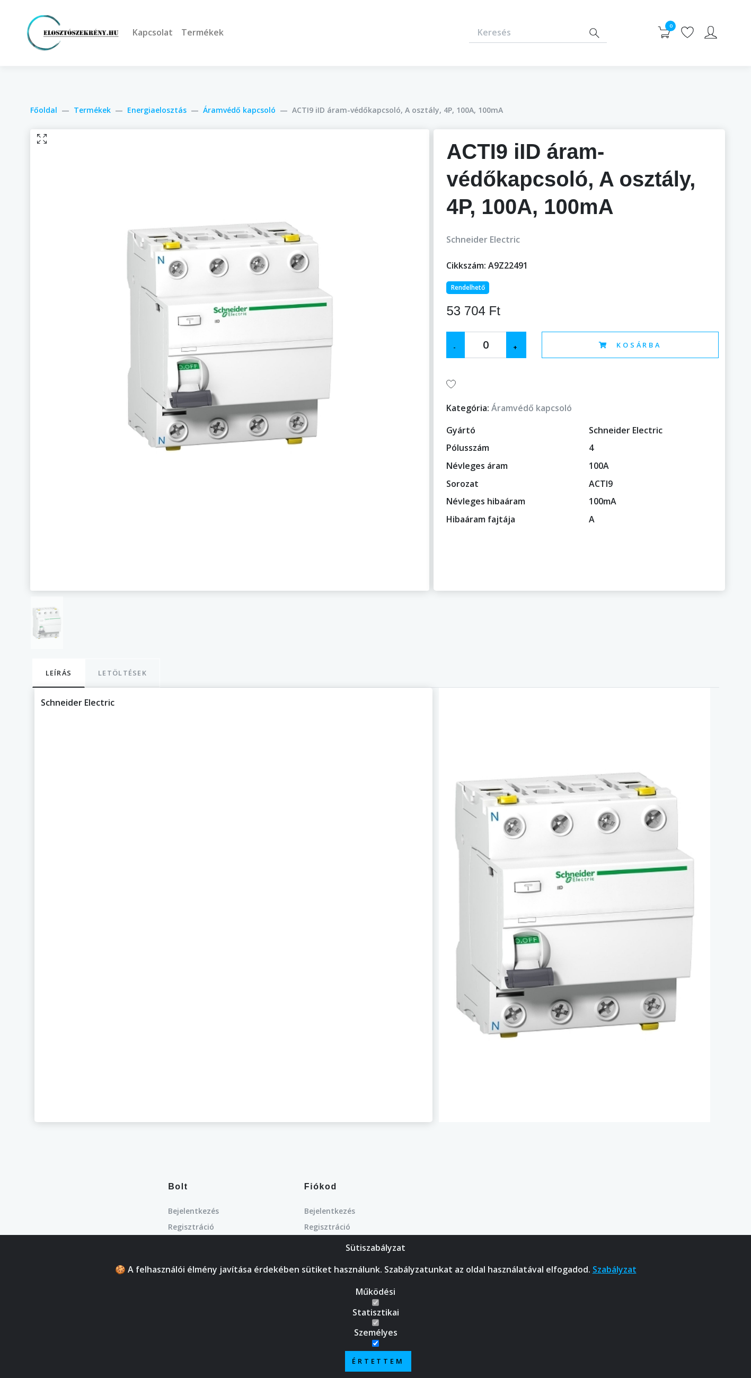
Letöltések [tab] (122, 673)
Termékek (202, 32)
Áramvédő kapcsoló (239, 110)
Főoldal (43, 110)
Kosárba (630, 345)
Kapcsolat (152, 32)
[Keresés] (525, 33)
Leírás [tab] (59, 673)
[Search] (594, 33)
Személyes (375, 1332)
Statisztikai (375, 1312)
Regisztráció (191, 1227)
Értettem (378, 1361)
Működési (375, 1291)
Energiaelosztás (157, 110)
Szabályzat (615, 1269)
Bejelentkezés (193, 1211)
